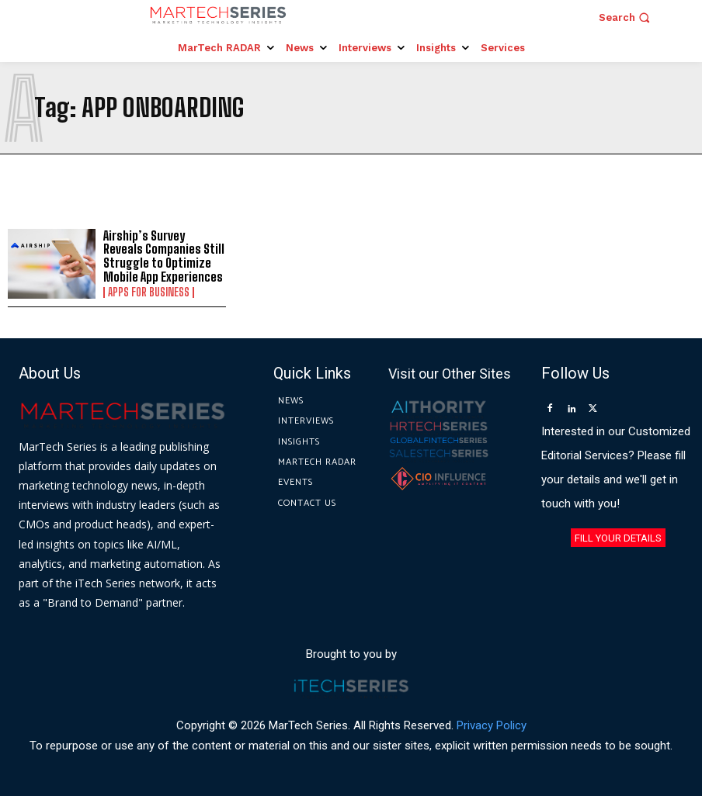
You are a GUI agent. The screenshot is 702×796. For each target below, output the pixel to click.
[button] (626, 17)
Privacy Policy (491, 725)
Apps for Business (148, 292)
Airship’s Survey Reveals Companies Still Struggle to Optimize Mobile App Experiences (163, 256)
